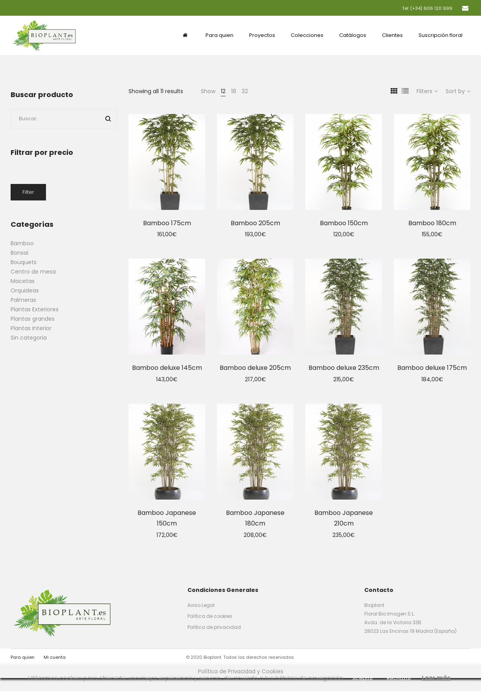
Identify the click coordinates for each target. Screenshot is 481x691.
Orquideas (25, 290)
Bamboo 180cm (432, 223)
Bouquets (24, 262)
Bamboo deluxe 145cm (167, 367)
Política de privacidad (214, 627)
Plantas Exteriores (35, 309)
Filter (28, 192)
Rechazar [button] (399, 678)
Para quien (23, 657)
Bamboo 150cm (344, 223)
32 (245, 91)
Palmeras (23, 300)
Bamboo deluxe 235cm (343, 367)
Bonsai (19, 253)
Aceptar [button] (362, 678)
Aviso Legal (201, 605)
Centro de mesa (33, 272)
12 (223, 91)
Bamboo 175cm (167, 223)
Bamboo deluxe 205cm (255, 367)
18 (233, 91)
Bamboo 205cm (255, 223)
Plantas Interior (31, 328)
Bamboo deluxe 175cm (432, 367)
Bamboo (22, 243)
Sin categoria (29, 338)
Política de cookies (209, 616)
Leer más (436, 678)
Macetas (23, 281)
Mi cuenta (55, 657)
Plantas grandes (33, 319)
